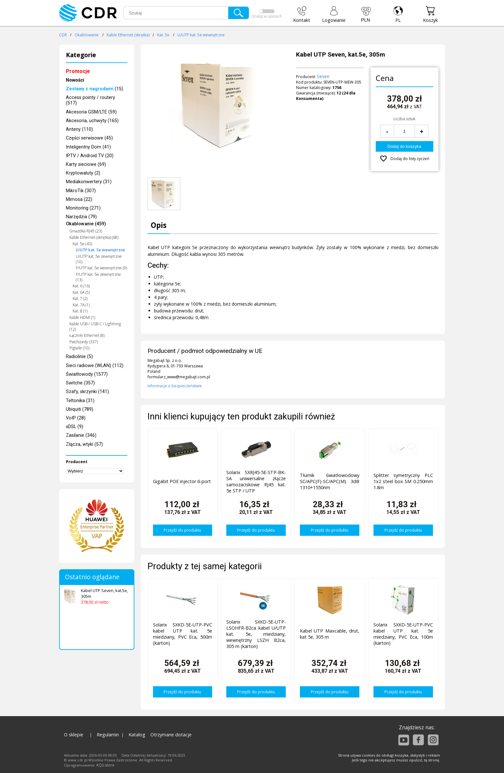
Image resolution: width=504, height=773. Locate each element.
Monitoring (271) (83, 208)
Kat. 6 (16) (81, 286)
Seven (323, 76)
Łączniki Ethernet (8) (86, 335)
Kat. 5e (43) (82, 244)
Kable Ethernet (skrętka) (128, 35)
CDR (63, 35)
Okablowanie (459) (86, 224)
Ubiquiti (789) (79, 409)
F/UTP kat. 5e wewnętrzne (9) (101, 268)
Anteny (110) (79, 129)
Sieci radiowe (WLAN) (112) (94, 365)
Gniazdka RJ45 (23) (85, 231)
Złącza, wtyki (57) (84, 444)
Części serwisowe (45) (89, 138)
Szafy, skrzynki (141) (87, 391)
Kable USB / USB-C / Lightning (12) (95, 326)
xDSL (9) (74, 426)
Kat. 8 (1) (80, 311)
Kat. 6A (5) (81, 292)
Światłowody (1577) (87, 374)
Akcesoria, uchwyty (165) (92, 120)
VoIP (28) (76, 418)
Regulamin (108, 735)
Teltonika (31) (80, 400)
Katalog (137, 735)
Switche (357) (80, 383)
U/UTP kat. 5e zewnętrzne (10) (99, 259)
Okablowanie (87, 35)
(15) (94, 89)
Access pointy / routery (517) (90, 100)
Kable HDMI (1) (82, 317)
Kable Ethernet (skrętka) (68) (93, 237)
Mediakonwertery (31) (89, 181)
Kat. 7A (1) (81, 305)
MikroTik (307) (81, 190)
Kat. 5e (163, 35)
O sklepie (73, 735)
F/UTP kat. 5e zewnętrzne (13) (98, 277)
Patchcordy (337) (83, 342)
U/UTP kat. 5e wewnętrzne (201, 35)
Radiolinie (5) (79, 356)
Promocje (78, 71)
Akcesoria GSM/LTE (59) (91, 112)
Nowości (75, 80)
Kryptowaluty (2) (83, 173)
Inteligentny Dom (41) (88, 147)
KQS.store (105, 765)
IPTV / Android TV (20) (89, 155)
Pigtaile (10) (79, 348)
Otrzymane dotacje (171, 735)
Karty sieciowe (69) (86, 164)
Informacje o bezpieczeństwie (175, 386)
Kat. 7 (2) (80, 298)
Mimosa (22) (79, 199)
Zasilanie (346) (81, 435)
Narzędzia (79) (81, 217)
